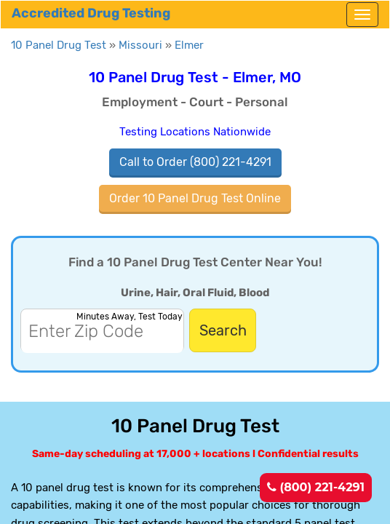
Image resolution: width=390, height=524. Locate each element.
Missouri (140, 45)
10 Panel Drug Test (58, 45)
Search (223, 330)
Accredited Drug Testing (91, 13)
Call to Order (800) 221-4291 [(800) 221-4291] (195, 162)
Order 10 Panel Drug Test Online (195, 198)
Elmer (189, 45)
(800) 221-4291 (316, 487)
